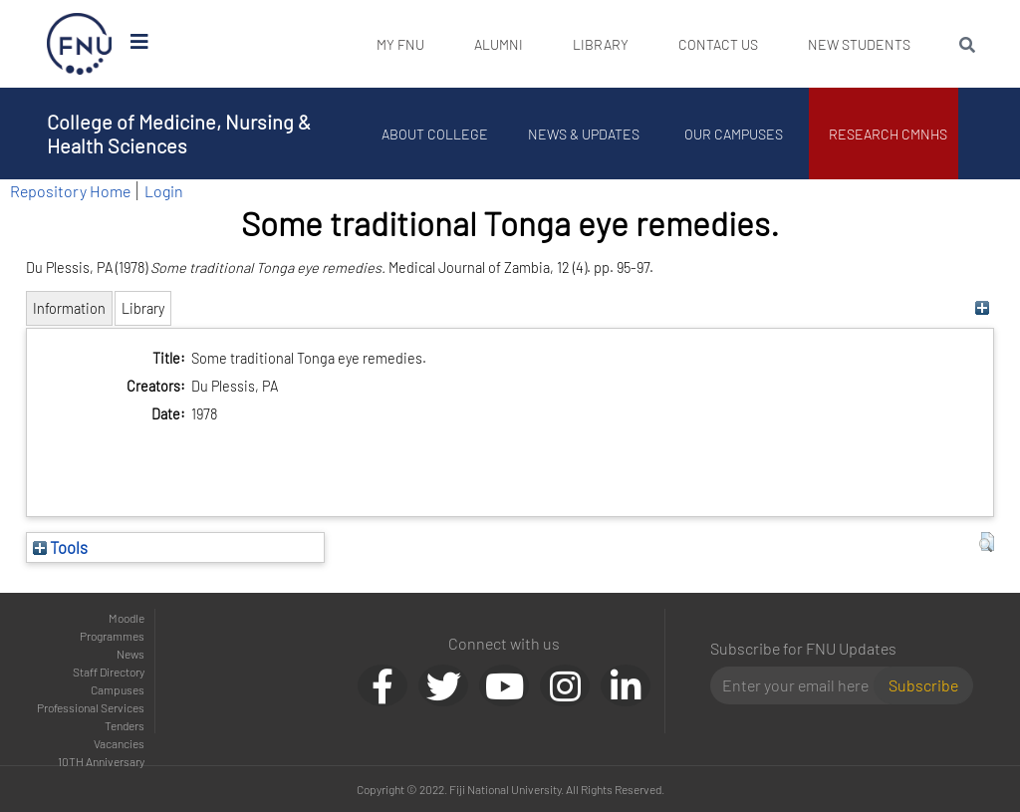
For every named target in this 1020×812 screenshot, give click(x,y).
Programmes (112, 636)
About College (435, 134)
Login (163, 190)
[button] (986, 542)
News (130, 654)
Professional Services (90, 707)
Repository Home (70, 190)
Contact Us (718, 44)
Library (601, 44)
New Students (859, 44)
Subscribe (923, 685)
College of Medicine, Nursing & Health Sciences (179, 133)
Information (69, 308)
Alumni (498, 44)
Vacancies (119, 743)
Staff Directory (108, 671)
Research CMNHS (889, 134)
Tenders (124, 725)
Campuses (117, 689)
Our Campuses (734, 134)
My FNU (400, 44)
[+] (981, 308)
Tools (60, 547)
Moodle (126, 618)
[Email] (800, 685)
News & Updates (584, 134)
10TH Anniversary (101, 761)
